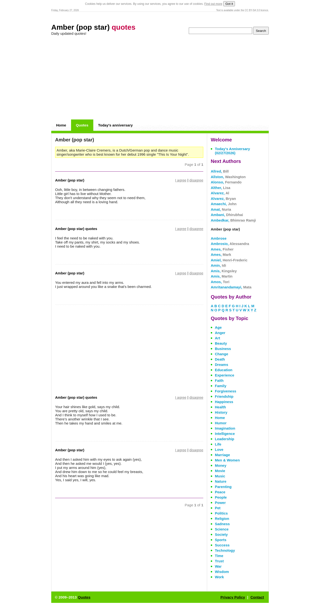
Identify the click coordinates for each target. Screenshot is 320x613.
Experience (224, 375)
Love (219, 449)
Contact (257, 597)
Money (220, 465)
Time (219, 556)
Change (221, 354)
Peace (220, 492)
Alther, (220, 188)
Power (220, 503)
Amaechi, (224, 204)
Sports (220, 540)
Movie (220, 471)
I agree (181, 180)
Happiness (224, 402)
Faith (219, 380)
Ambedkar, (233, 220)
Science (222, 529)
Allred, (220, 171)
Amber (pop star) (93, 27)
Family (220, 386)
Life (218, 444)
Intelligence (225, 434)
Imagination (225, 428)
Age (218, 327)
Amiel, (229, 260)
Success (222, 545)
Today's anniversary (115, 125)
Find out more (213, 4)
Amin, (218, 265)
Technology (225, 550)
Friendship (224, 396)
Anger (220, 333)
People (221, 497)
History (221, 412)
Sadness (222, 524)
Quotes (82, 125)
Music (220, 476)
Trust (219, 561)
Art (217, 338)
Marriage (222, 455)
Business (223, 349)
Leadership (224, 439)
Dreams (221, 364)
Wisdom (222, 572)
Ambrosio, (230, 244)
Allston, (228, 177)
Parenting (223, 487)
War (218, 566)
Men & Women (227, 460)
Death (220, 359)
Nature (220, 481)
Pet (217, 508)
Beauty (221, 343)
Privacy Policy (232, 597)
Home (61, 125)
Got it (229, 4)
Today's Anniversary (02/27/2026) (232, 151)
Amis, (224, 271)
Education (224, 370)
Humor (220, 423)
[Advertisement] (160, 77)
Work (219, 577)
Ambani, (227, 215)
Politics (221, 513)
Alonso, (226, 182)
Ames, (222, 249)
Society (221, 534)
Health (220, 407)
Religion (222, 518)
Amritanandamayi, (231, 287)
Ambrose (218, 238)
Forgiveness (225, 391)
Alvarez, (220, 193)
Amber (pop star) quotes (76, 229)
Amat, (221, 209)
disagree (196, 180)
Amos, (220, 282)
